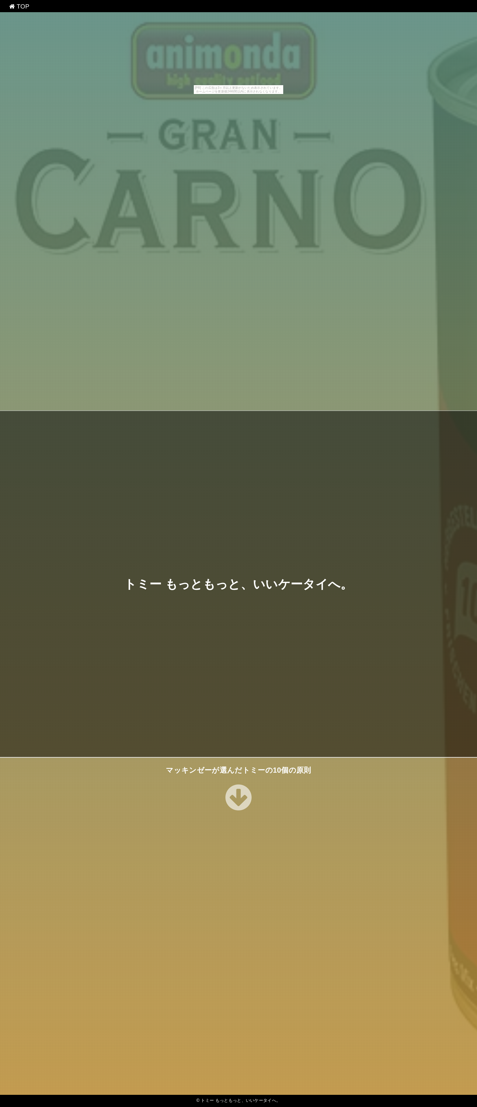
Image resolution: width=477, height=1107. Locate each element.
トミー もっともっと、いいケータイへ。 (238, 584)
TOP (19, 6)
